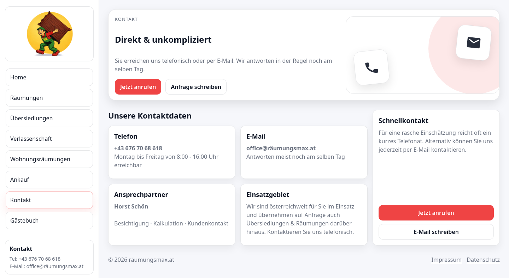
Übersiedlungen (31, 118)
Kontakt (20, 200)
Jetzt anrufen (138, 87)
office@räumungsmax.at (54, 266)
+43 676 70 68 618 (40, 258)
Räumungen (26, 98)
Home (18, 77)
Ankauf (19, 179)
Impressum (447, 260)
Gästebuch (24, 220)
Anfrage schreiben (196, 87)
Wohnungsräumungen (40, 159)
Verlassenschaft (31, 139)
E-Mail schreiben (436, 232)
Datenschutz (483, 260)
